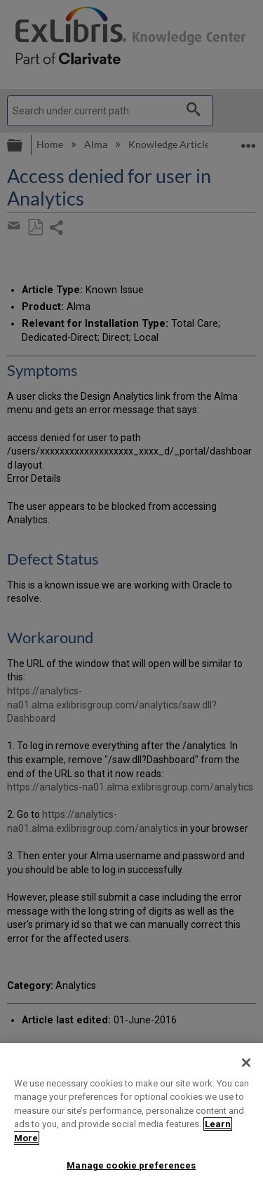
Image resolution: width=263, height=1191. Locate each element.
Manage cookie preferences (131, 1165)
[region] (131, 1117)
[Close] (246, 1062)
